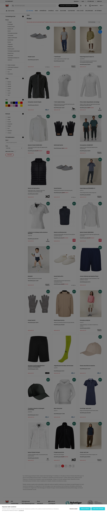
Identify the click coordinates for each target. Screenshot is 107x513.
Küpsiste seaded (73, 508)
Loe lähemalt (21, 510)
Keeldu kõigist (85, 508)
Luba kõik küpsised (98, 508)
